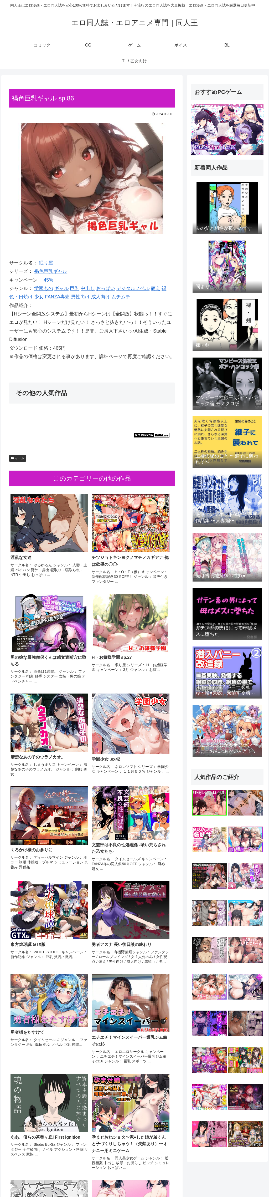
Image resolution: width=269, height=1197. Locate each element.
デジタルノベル (132, 288)
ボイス (220, 1181)
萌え (155, 288)
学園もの (43, 288)
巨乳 (74, 288)
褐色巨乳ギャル (50, 271)
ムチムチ (120, 296)
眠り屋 (46, 263)
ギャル (61, 288)
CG (190, 1181)
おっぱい (105, 288)
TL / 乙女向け (253, 1181)
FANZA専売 (57, 296)
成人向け (100, 296)
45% (48, 280)
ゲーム (17, 458)
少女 (39, 296)
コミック (175, 1181)
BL (234, 1181)
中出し (88, 288)
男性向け (80, 296)
